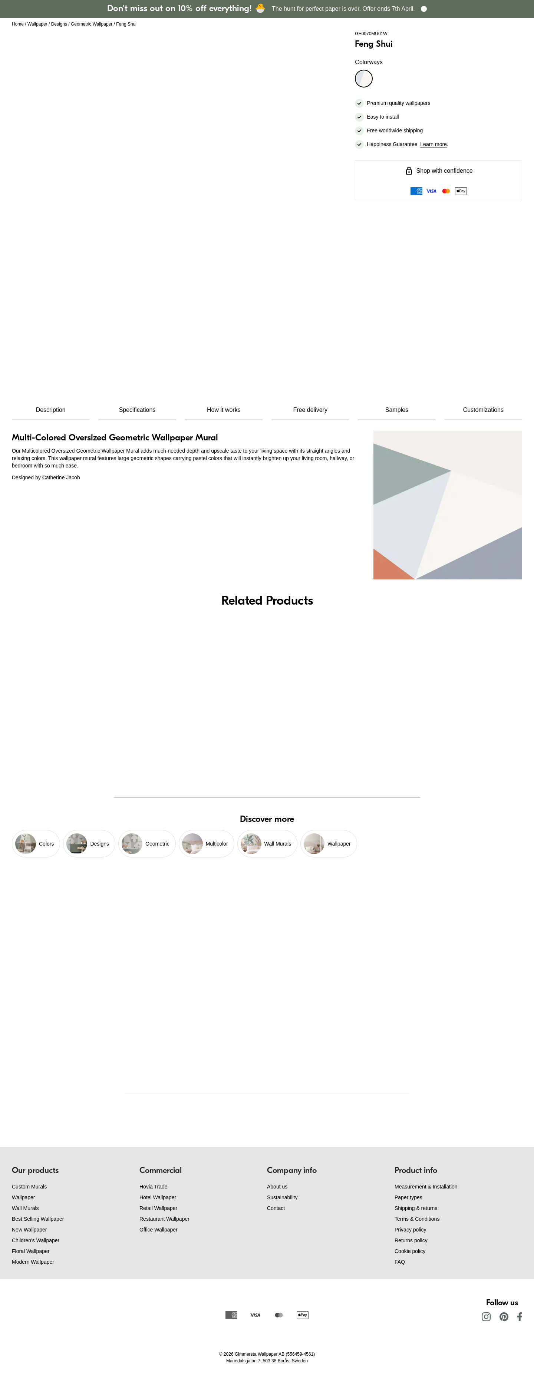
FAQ (400, 1262)
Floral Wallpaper (30, 1251)
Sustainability (282, 1197)
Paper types (408, 1197)
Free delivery (310, 410)
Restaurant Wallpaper (164, 1219)
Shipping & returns (416, 1208)
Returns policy (411, 1240)
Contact (276, 1208)
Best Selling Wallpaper (38, 1219)
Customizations (483, 410)
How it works (224, 410)
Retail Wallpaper (158, 1208)
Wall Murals (25, 1208)
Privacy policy (410, 1230)
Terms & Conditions (417, 1219)
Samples (396, 410)
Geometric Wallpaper (91, 24)
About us (277, 1187)
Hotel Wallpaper (157, 1197)
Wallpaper (37, 24)
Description (51, 410)
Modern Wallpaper (33, 1262)
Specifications (137, 410)
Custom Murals (29, 1187)
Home (18, 24)
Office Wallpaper (158, 1230)
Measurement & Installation (426, 1187)
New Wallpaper (29, 1230)
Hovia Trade (153, 1187)
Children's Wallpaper (35, 1240)
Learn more (433, 144)
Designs (59, 24)
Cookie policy (410, 1251)
